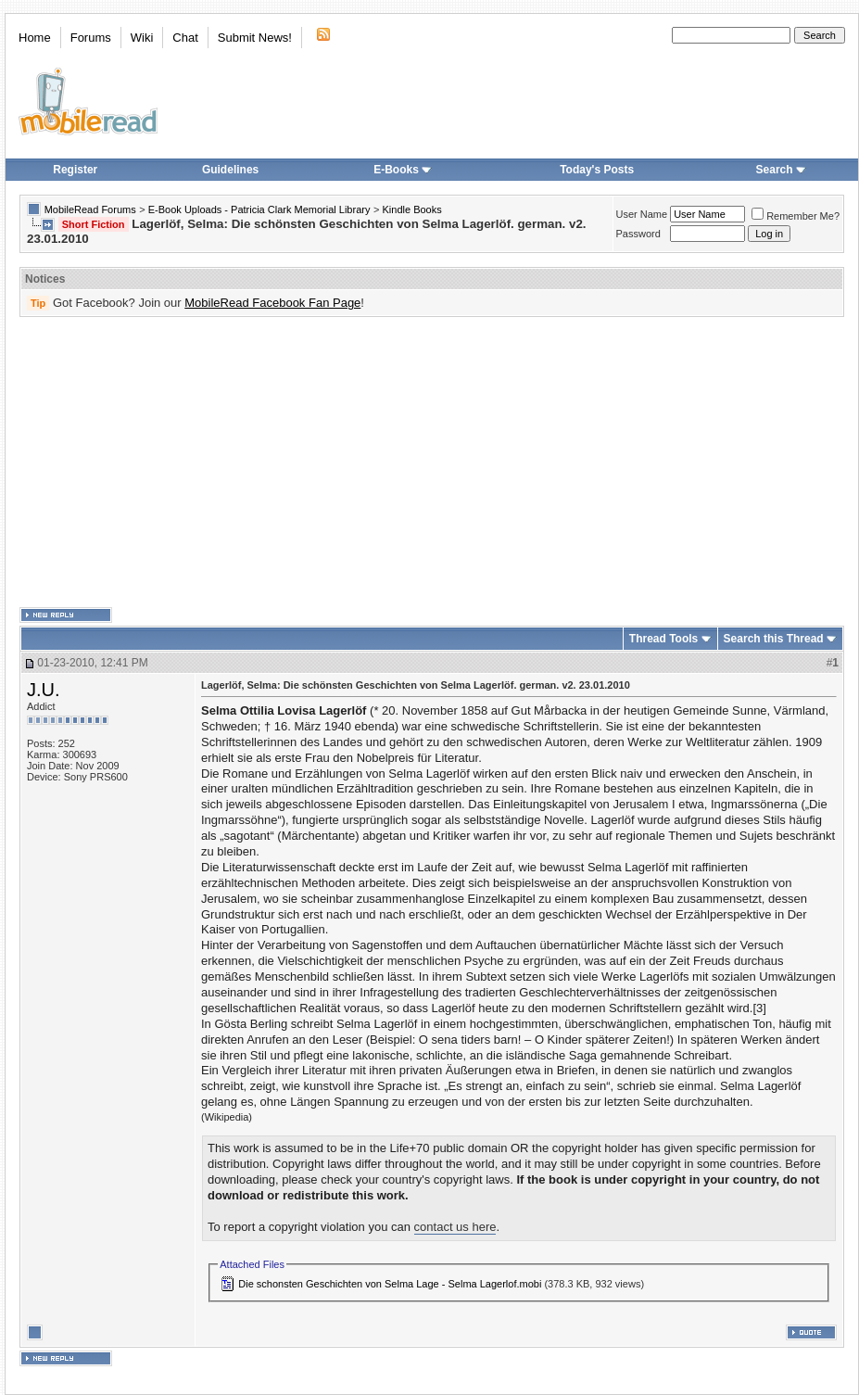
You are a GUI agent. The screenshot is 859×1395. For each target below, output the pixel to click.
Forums (90, 37)
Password (638, 233)
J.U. (43, 689)
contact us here (455, 1227)
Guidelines (230, 169)
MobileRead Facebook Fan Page (272, 303)
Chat (184, 37)
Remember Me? (796, 216)
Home (35, 37)
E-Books (402, 169)
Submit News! (255, 37)
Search (781, 169)
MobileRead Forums (90, 209)
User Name (642, 214)
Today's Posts (597, 169)
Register (75, 169)
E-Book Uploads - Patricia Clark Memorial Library (259, 209)
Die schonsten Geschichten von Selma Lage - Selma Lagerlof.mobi (389, 1283)
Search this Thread (774, 638)
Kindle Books (412, 209)
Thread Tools (663, 638)
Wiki (142, 37)
